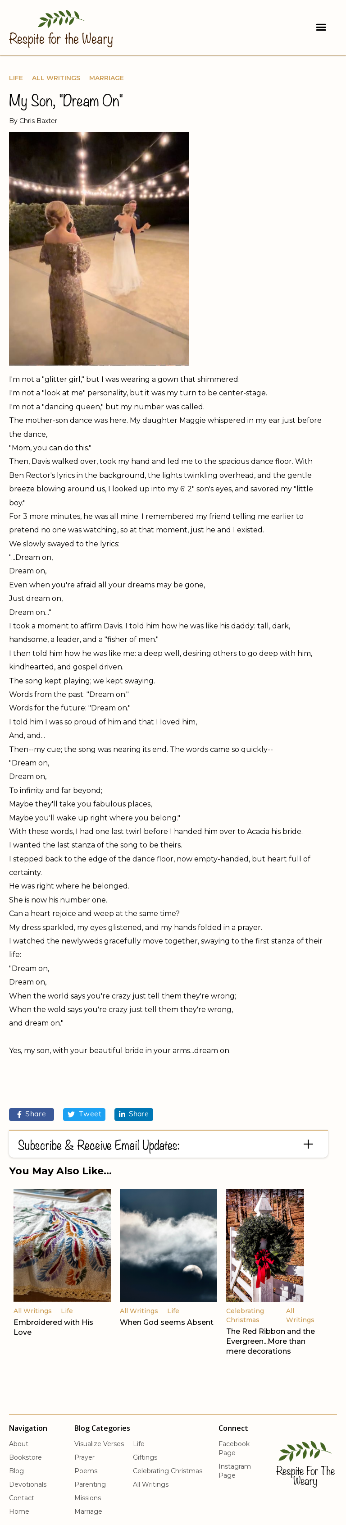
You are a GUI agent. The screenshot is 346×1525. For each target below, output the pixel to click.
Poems (85, 1471)
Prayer (84, 1457)
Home (19, 1511)
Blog (16, 1471)
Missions (87, 1498)
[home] (61, 26)
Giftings (145, 1457)
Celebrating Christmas (167, 1471)
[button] (321, 27)
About (18, 1444)
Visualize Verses (99, 1444)
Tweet (84, 1114)
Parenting (90, 1484)
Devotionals (27, 1484)
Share (31, 1114)
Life (16, 78)
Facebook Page (234, 1448)
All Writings (56, 78)
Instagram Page (235, 1470)
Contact (21, 1498)
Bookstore (25, 1457)
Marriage (106, 78)
